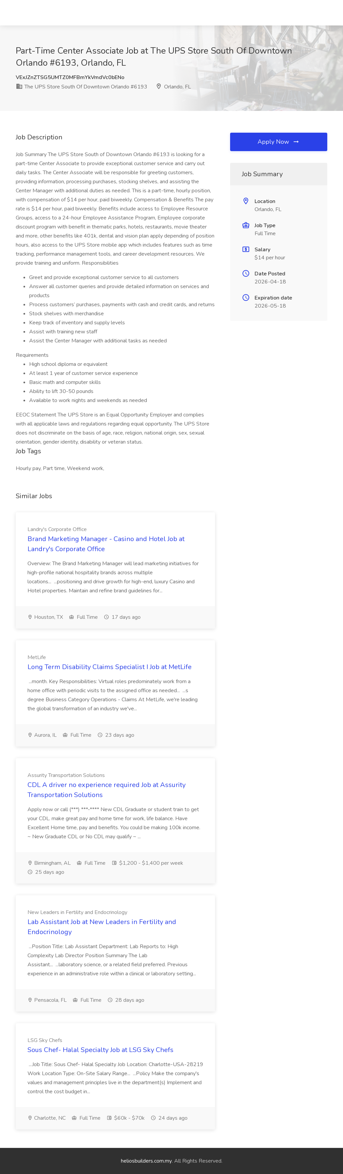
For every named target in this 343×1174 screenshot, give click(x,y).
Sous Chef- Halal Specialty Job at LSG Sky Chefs (100, 1049)
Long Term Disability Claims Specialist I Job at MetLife (109, 666)
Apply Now (279, 142)
